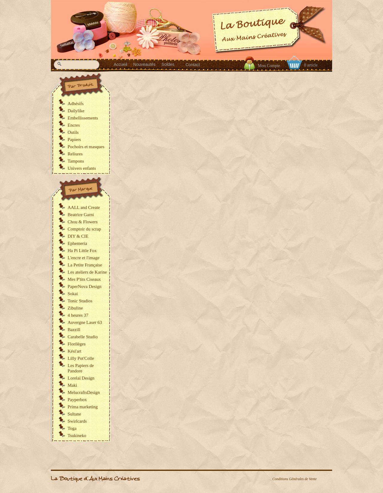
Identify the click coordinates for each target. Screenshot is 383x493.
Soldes (168, 64)
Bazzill (74, 329)
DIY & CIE (78, 236)
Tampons (76, 161)
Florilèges (77, 344)
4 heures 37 (78, 315)
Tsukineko (77, 435)
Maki (72, 385)
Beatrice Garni (81, 214)
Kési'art (74, 351)
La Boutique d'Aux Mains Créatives (95, 478)
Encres (74, 125)
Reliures (75, 153)
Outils (73, 132)
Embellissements (83, 118)
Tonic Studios (80, 300)
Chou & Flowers (83, 221)
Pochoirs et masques (86, 146)
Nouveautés (144, 64)
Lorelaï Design (81, 378)
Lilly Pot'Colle (81, 358)
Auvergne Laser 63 (85, 322)
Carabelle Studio (83, 336)
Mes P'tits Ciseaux (84, 279)
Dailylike (76, 110)
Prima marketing (83, 406)
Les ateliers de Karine (87, 272)
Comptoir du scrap (84, 229)
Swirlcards (77, 421)
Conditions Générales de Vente (294, 479)
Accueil (120, 64)
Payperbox (77, 399)
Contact (193, 64)
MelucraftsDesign (84, 392)
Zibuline (75, 308)
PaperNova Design (84, 286)
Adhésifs (75, 103)
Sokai (73, 293)
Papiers (74, 139)
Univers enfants (82, 168)
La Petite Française (85, 265)
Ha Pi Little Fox (82, 250)
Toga (72, 428)
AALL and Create (84, 207)
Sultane (74, 414)
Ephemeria (77, 243)
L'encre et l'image (83, 257)
